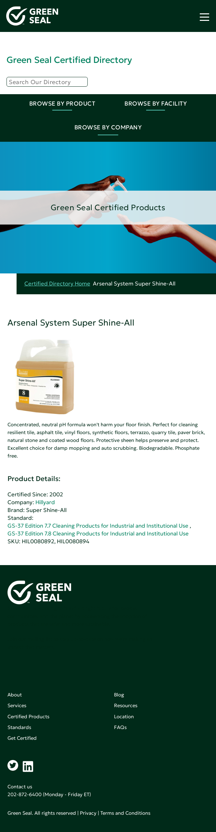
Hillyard (45, 502)
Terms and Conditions (125, 813)
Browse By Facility (155, 103)
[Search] (47, 82)
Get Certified (22, 738)
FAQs (120, 727)
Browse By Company (108, 127)
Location (124, 716)
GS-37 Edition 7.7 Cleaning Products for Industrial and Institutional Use (97, 525)
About (14, 695)
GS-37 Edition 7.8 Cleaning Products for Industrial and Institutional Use (98, 533)
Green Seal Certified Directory (69, 59)
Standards (19, 727)
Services (16, 705)
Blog (119, 695)
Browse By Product (62, 103)
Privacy (88, 813)
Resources (125, 705)
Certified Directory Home (57, 283)
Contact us (19, 786)
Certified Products (28, 716)
